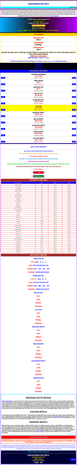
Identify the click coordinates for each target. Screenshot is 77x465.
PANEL (74, 77)
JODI (3, 77)
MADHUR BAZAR (38, 68)
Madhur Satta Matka (55, 15)
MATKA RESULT (38, 67)
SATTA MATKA (38, 64)
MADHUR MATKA (38, 63)
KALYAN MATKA (38, 65)
